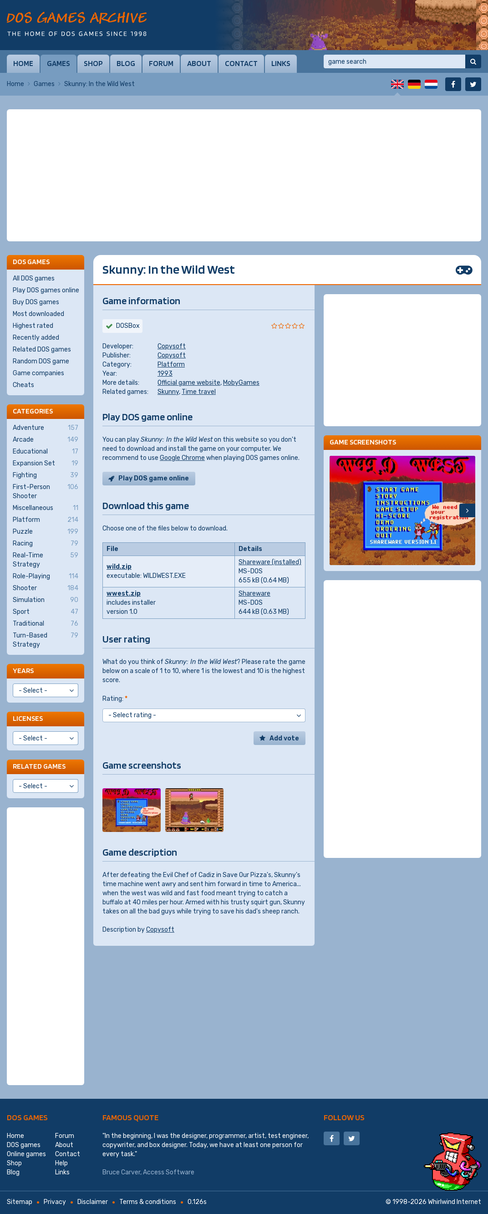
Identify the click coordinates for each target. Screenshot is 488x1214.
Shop (93, 63)
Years (23, 670)
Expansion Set (45, 463)
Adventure (45, 428)
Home (23, 63)
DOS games (27, 1117)
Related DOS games (42, 349)
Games (58, 63)
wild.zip (119, 567)
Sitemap (19, 1202)
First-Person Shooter (45, 491)
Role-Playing (45, 576)
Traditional (45, 623)
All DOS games (34, 278)
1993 (165, 373)
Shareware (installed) (270, 562)
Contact (241, 63)
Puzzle (45, 531)
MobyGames (241, 383)
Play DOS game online (153, 478)
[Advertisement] (244, 175)
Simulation (45, 600)
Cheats (23, 385)
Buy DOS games (36, 302)
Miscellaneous (45, 508)
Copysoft (172, 346)
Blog (126, 63)
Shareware (254, 593)
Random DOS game (41, 361)
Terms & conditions (147, 1202)
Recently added (36, 338)
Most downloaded (38, 314)
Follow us (344, 1117)
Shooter (45, 588)
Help (61, 1163)
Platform (171, 364)
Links (280, 63)
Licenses (28, 718)
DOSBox (128, 326)
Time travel (199, 392)
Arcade (45, 439)
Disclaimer (92, 1202)
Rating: (114, 699)
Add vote (284, 738)
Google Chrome (182, 458)
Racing (45, 543)
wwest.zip (124, 593)
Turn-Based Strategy (45, 639)
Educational (45, 451)
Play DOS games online (46, 290)
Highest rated (33, 326)
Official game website (189, 383)
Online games (26, 1154)
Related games (39, 766)
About (199, 63)
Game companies (38, 373)
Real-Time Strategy (45, 559)
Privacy (55, 1202)
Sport (45, 612)
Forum (161, 63)
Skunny (168, 392)
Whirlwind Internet (454, 1202)
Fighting (45, 475)
